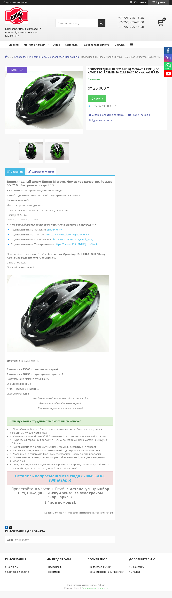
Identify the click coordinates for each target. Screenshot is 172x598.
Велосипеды (55, 566)
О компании (137, 566)
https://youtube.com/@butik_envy (73, 239)
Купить (99, 98)
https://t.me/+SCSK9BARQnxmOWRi (76, 244)
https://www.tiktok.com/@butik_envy (67, 234)
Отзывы (119, 44)
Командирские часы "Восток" (106, 571)
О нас (56, 44)
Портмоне (54, 571)
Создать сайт (10, 2)
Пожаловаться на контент (95, 588)
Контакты (71, 44)
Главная (13, 44)
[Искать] (101, 23)
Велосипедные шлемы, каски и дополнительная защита (46, 56)
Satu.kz (101, 585)
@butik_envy (54, 229)
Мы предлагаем (34, 44)
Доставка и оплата (96, 44)
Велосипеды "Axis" (100, 566)
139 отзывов (140, 2)
